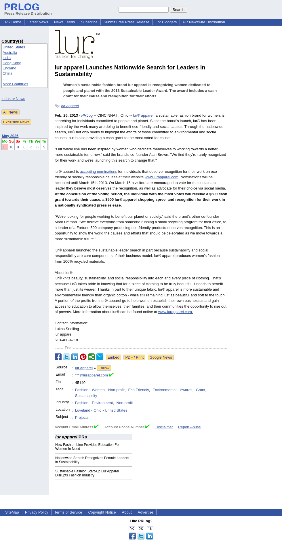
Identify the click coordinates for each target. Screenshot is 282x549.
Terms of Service (68, 512)
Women (98, 390)
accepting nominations (98, 171)
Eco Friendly (138, 390)
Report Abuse (189, 427)
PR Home (13, 22)
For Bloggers (166, 22)
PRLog (87, 115)
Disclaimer (164, 427)
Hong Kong (12, 63)
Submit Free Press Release (126, 22)
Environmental (164, 390)
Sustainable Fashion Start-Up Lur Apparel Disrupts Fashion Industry (87, 473)
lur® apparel (143, 115)
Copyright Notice (102, 512)
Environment (102, 403)
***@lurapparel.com (91, 375)
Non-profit (116, 390)
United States (14, 47)
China (7, 73)
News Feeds (64, 22)
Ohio (97, 410)
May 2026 (10, 136)
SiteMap (12, 512)
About (127, 512)
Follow (104, 368)
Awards (186, 390)
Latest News (37, 22)
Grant (200, 390)
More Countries (15, 84)
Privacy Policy (36, 512)
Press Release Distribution (28, 11)
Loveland (82, 410)
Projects (82, 417)
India (7, 58)
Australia (10, 52)
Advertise (145, 512)
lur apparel (70, 106)
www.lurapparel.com (161, 177)
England (9, 68)
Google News (161, 357)
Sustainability (86, 395)
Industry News (13, 98)
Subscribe (89, 22)
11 (5, 147)
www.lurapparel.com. (175, 312)
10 (11, 147)
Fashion (81, 390)
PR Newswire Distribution (204, 22)
